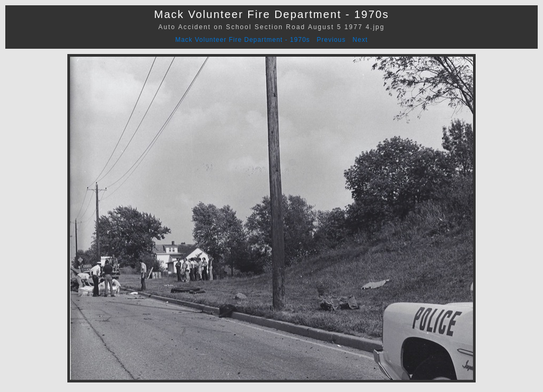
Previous (331, 39)
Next (360, 39)
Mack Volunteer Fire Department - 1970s (242, 39)
